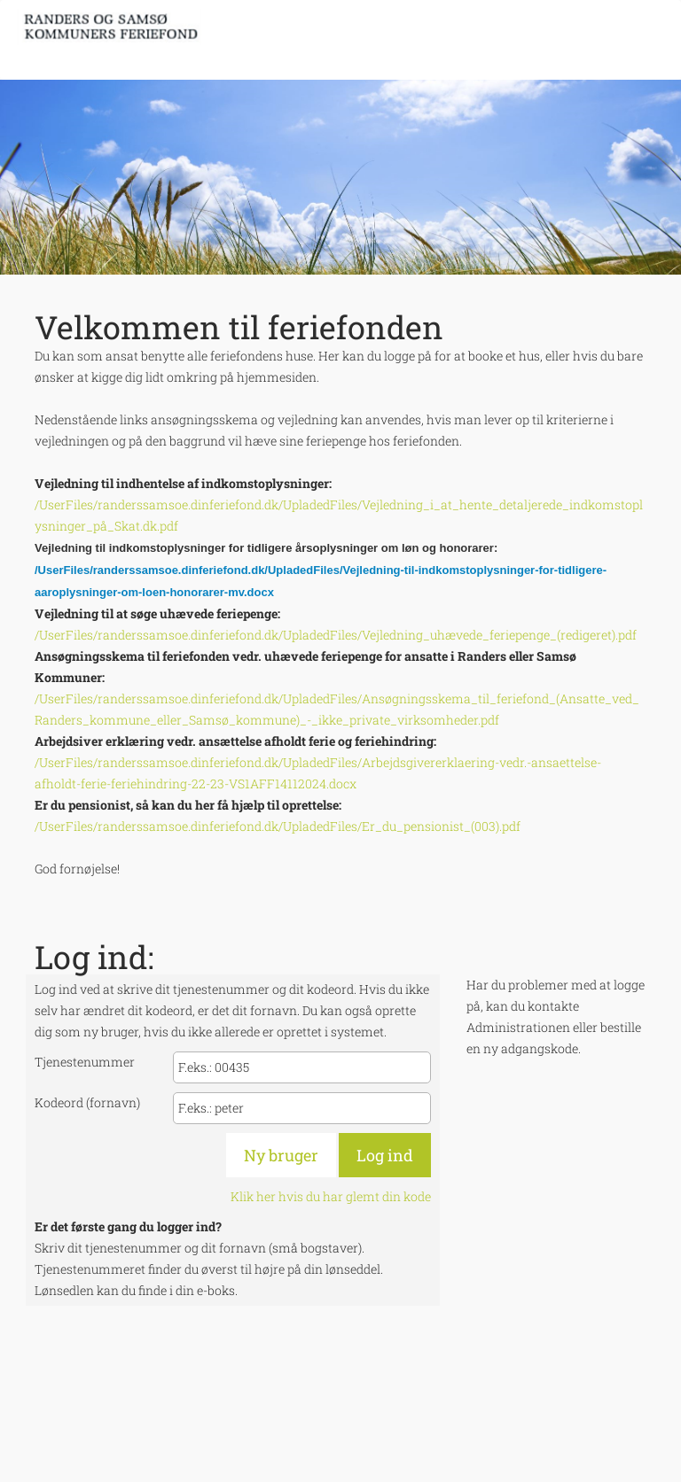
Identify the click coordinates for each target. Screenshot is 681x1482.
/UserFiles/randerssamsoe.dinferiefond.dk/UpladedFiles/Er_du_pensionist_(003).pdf (278, 826)
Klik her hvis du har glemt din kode (331, 1196)
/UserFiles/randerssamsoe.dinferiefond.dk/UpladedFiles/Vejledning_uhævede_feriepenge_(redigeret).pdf (336, 634)
